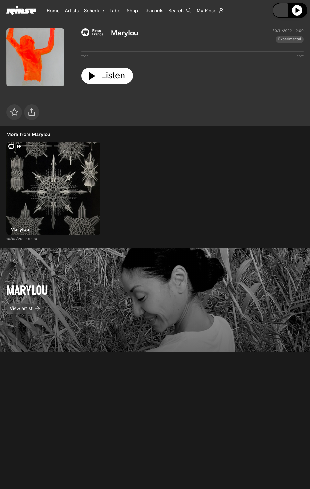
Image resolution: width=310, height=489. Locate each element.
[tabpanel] (192, 52)
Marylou (124, 32)
